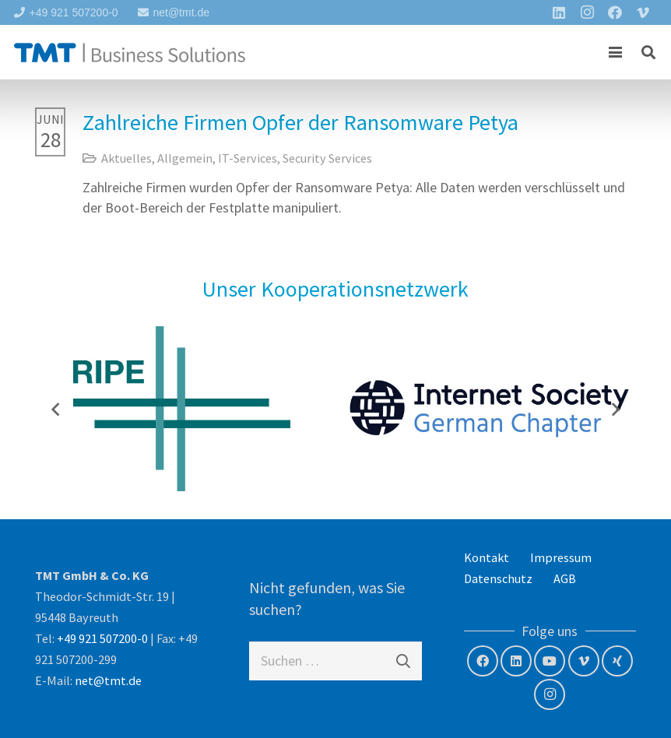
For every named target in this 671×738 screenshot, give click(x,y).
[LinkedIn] (516, 660)
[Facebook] (482, 660)
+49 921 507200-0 (102, 638)
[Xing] (617, 660)
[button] (616, 52)
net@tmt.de (108, 680)
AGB (564, 578)
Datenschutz (498, 578)
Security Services (327, 158)
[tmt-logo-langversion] (129, 52)
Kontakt (486, 557)
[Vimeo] (583, 660)
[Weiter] (615, 408)
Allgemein (185, 158)
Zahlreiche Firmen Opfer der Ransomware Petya (300, 122)
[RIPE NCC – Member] (181, 408)
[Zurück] (56, 408)
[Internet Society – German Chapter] (489, 408)
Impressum (561, 557)
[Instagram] (549, 694)
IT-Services (247, 158)
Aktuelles (126, 158)
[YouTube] (549, 660)
